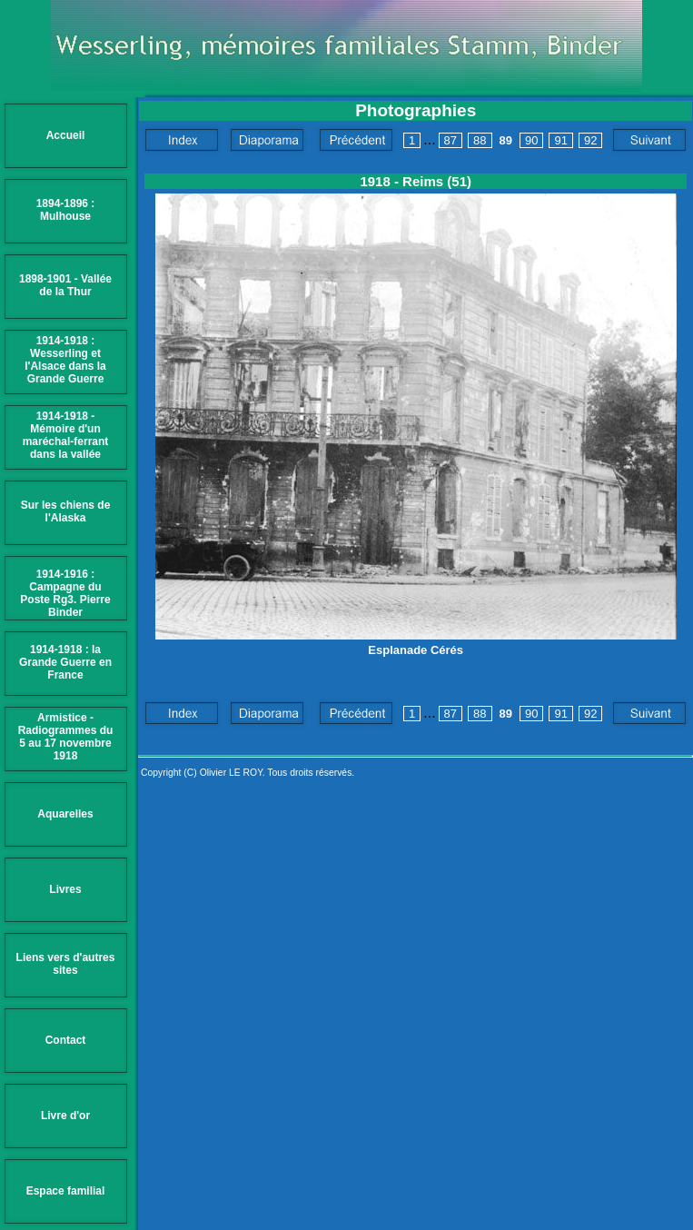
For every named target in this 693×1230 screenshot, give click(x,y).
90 (531, 140)
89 (506, 140)
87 (450, 140)
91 (560, 140)
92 (590, 140)
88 (479, 140)
